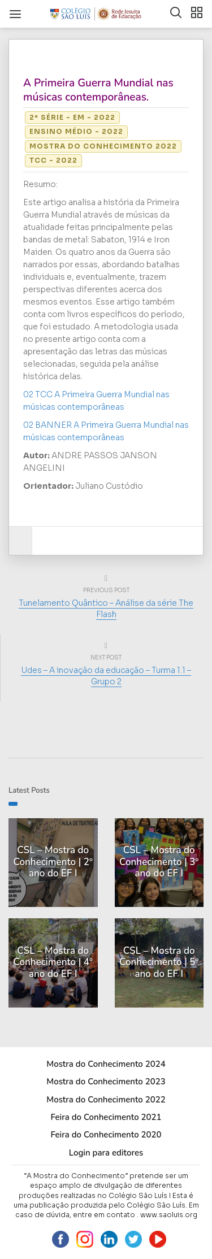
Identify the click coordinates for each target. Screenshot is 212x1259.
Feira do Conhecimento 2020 (105, 1134)
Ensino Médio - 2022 (76, 131)
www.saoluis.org (168, 1214)
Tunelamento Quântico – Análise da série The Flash (106, 608)
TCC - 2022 (53, 160)
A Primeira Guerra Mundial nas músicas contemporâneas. (98, 90)
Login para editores (106, 1152)
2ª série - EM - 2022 (72, 117)
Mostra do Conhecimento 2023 (105, 1081)
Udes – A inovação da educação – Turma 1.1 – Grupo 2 (106, 676)
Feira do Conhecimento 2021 (105, 1117)
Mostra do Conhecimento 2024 (105, 1064)
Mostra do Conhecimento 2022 (103, 146)
